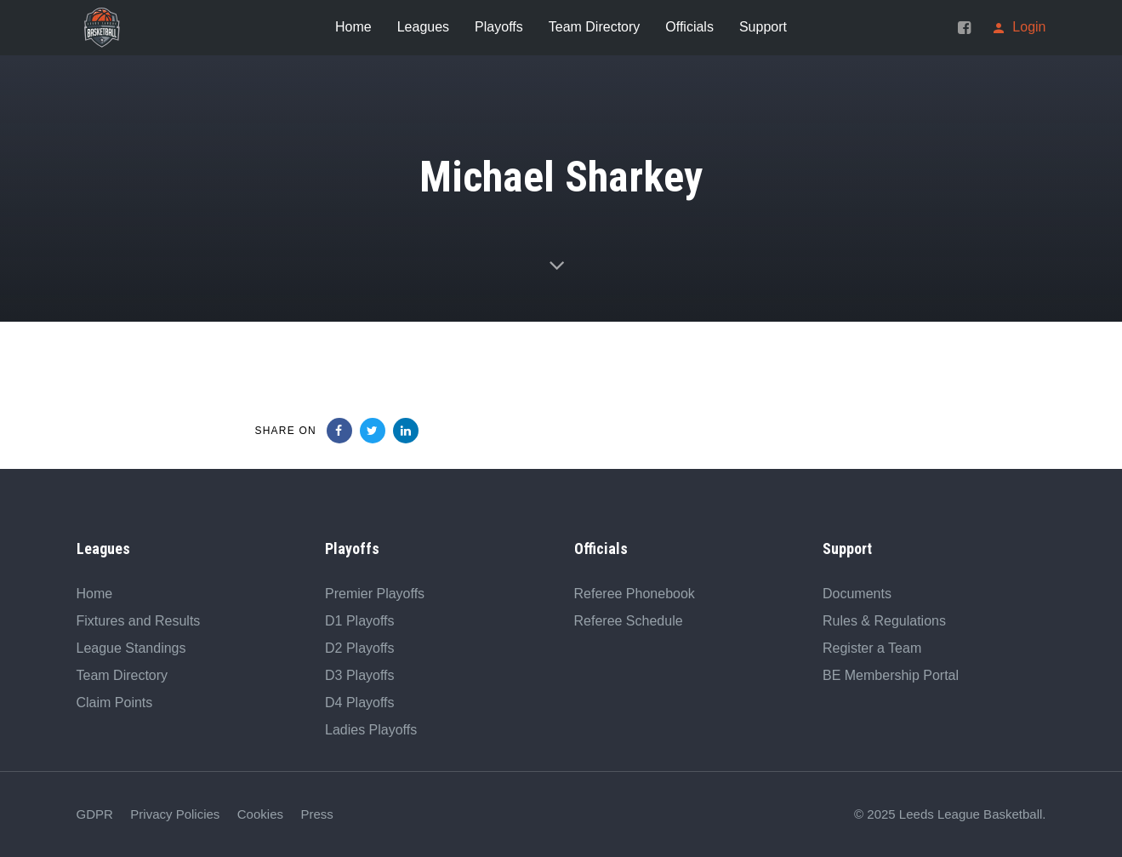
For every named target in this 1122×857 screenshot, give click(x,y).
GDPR (95, 814)
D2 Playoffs (360, 648)
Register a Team (872, 648)
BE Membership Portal (891, 675)
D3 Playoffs (360, 675)
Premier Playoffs (374, 593)
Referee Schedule (628, 621)
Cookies (260, 814)
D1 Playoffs (360, 621)
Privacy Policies (174, 814)
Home (95, 593)
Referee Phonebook (634, 593)
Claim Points (115, 702)
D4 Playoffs (360, 702)
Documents (857, 593)
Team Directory (122, 675)
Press (316, 814)
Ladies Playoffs (371, 730)
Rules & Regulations (884, 621)
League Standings (131, 648)
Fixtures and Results (139, 621)
